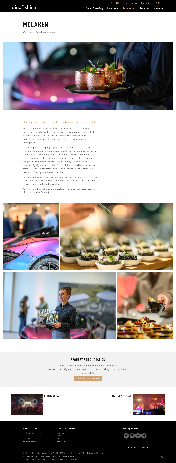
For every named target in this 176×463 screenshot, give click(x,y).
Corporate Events (33, 433)
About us (158, 8)
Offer (158, 3)
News (125, 3)
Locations (112, 8)
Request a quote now (88, 378)
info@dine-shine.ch (94, 453)
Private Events (32, 435)
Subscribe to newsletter (138, 447)
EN (117, 3)
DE (112, 3)
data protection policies (67, 459)
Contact (145, 3)
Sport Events (31, 441)
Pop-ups (144, 8)
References (129, 8)
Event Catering (94, 8)
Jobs (134, 3)
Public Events (32, 438)
